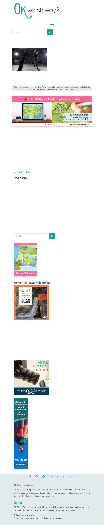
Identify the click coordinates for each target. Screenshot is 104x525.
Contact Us (54, 476)
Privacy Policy (69, 476)
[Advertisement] (52, 153)
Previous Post (22, 172)
